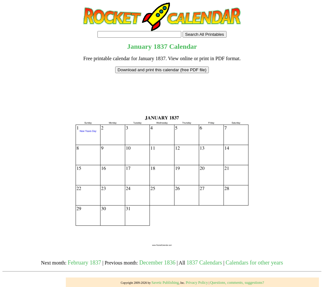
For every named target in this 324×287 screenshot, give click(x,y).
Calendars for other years (254, 262)
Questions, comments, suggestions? (237, 282)
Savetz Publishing (165, 282)
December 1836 (157, 262)
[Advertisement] (162, 87)
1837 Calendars (204, 262)
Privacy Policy (197, 282)
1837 (160, 46)
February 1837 (84, 262)
